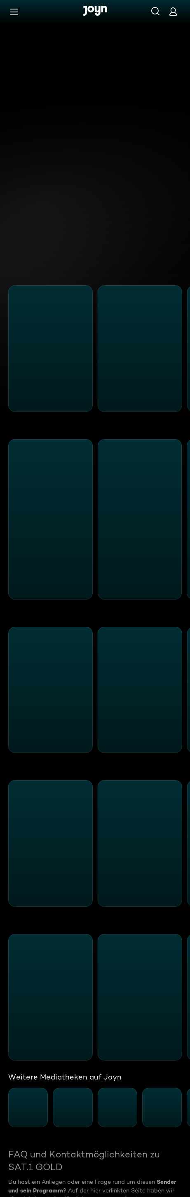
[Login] (173, 11)
